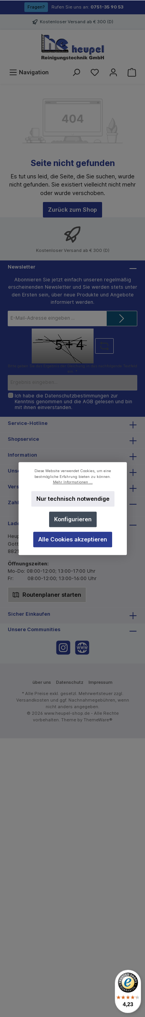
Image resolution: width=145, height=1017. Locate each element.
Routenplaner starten (47, 594)
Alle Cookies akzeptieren (72, 539)
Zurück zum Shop (72, 209)
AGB (88, 401)
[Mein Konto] (113, 72)
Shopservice (23, 439)
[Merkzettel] (94, 72)
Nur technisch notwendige (72, 499)
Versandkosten (32, 700)
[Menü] (29, 72)
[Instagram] (63, 647)
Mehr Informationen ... (72, 482)
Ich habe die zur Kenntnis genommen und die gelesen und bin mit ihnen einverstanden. (73, 401)
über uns (41, 682)
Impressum (101, 682)
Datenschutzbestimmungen (77, 396)
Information (22, 455)
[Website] (82, 647)
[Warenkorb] (132, 72)
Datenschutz (70, 682)
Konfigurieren (72, 519)
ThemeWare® (98, 720)
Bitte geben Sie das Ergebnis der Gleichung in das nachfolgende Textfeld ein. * (72, 368)
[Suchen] (76, 72)
